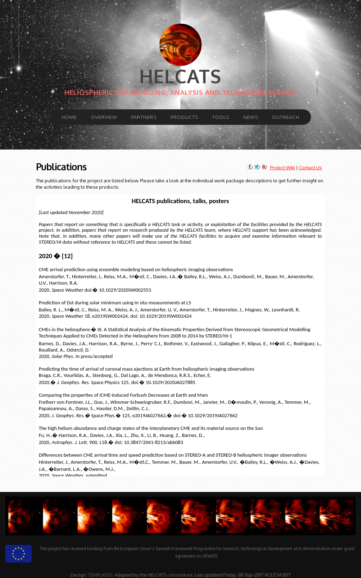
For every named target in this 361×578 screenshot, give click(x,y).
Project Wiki (282, 167)
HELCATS (180, 76)
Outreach (285, 117)
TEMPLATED (100, 575)
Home (69, 117)
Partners (144, 117)
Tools (220, 117)
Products (184, 117)
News (250, 117)
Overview (104, 117)
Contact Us (310, 167)
